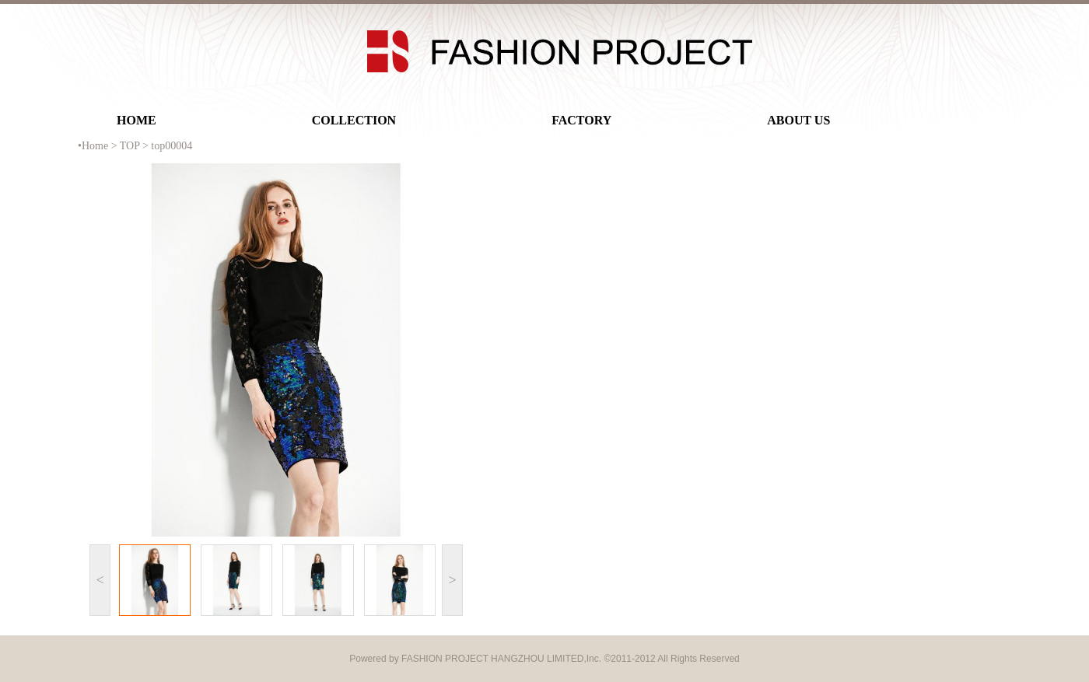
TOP (130, 146)
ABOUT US (798, 120)
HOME (136, 120)
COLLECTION (354, 120)
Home (95, 146)
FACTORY (581, 120)
